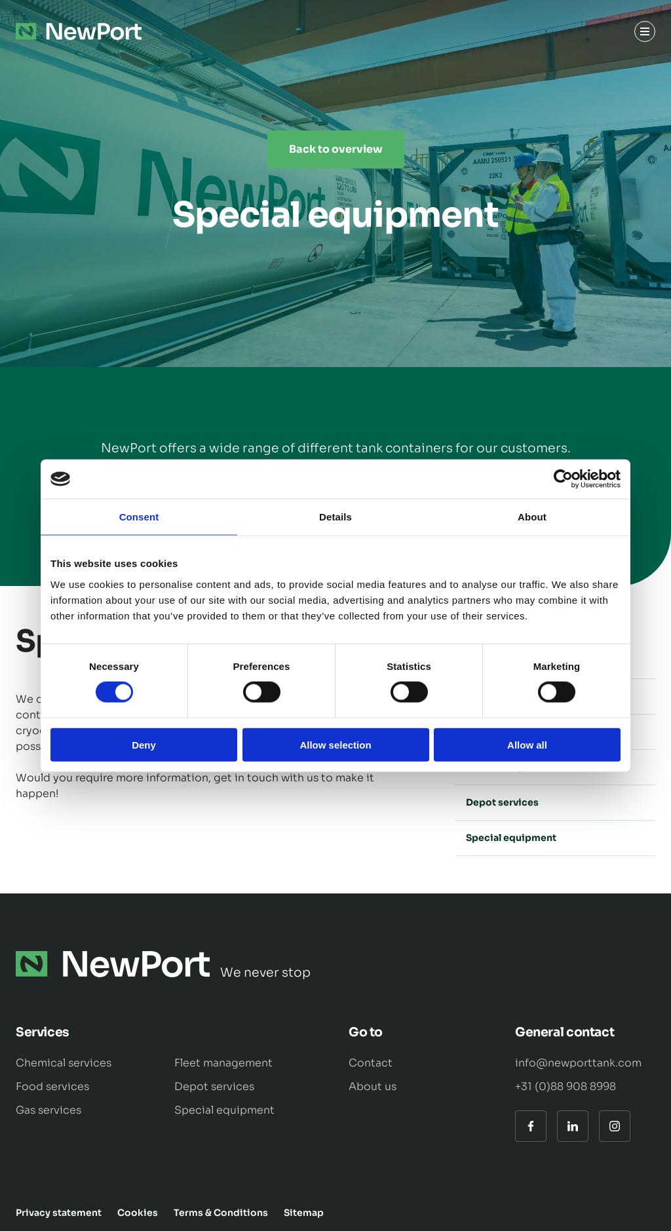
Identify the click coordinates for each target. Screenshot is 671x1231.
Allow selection (335, 744)
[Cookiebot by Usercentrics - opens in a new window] (563, 479)
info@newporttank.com (578, 1063)
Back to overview (336, 149)
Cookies (137, 1213)
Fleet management (223, 1063)
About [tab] (532, 516)
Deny (144, 744)
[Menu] (644, 31)
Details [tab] (335, 516)
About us (372, 1086)
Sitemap (304, 1213)
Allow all (527, 744)
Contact (371, 1063)
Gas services (48, 1110)
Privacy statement (59, 1213)
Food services (52, 1086)
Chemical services (63, 1063)
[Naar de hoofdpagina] (79, 31)
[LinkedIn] (572, 1126)
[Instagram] (614, 1126)
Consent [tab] (139, 516)
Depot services (555, 802)
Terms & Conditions (221, 1213)
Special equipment (555, 838)
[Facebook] (530, 1126)
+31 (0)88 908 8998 (565, 1086)
